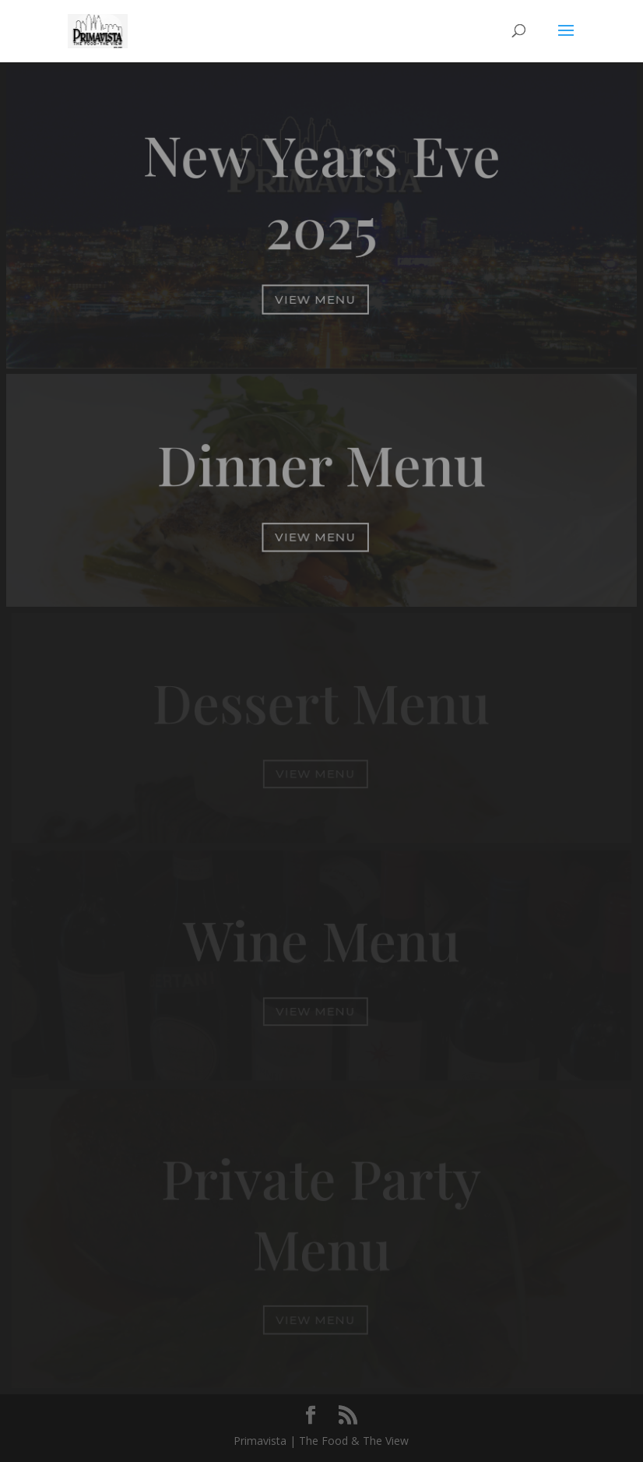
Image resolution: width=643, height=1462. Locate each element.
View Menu (316, 298)
